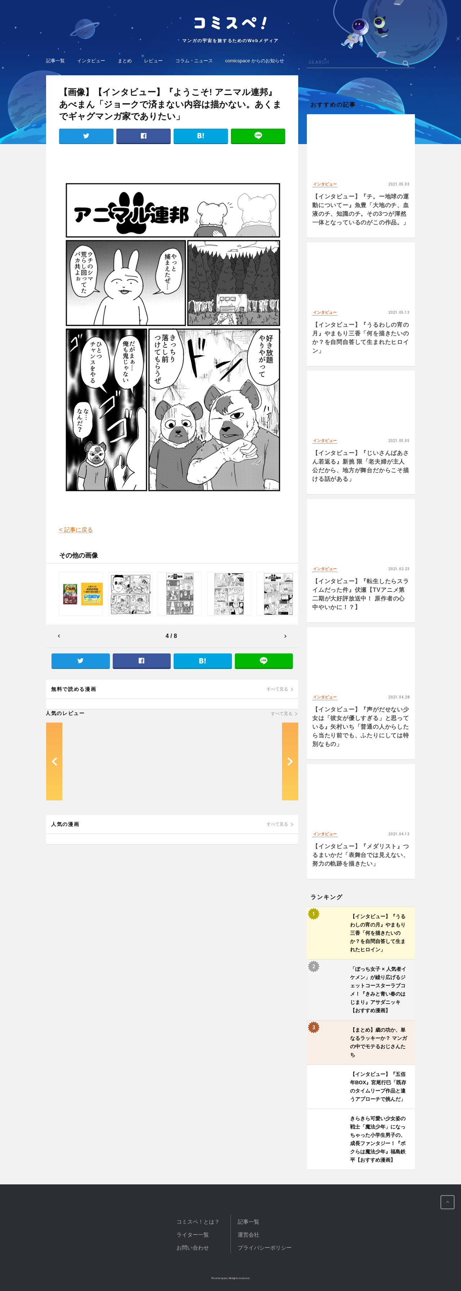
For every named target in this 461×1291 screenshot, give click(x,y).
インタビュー (91, 60)
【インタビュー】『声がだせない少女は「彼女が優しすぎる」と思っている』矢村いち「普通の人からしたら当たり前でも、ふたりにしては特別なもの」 (360, 726)
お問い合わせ (192, 1248)
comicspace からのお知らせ (254, 60)
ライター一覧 (192, 1235)
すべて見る (277, 689)
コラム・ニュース (194, 60)
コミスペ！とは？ (198, 1222)
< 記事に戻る (76, 530)
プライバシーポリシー (265, 1248)
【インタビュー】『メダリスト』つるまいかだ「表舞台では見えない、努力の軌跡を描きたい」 (360, 855)
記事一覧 (55, 60)
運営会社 (248, 1235)
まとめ (125, 60)
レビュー (153, 60)
